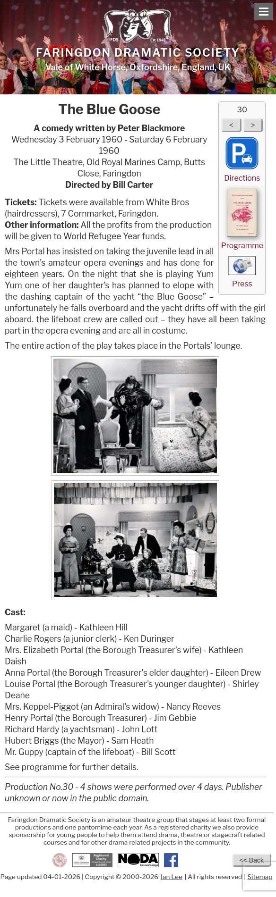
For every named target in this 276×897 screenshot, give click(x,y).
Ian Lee (171, 876)
